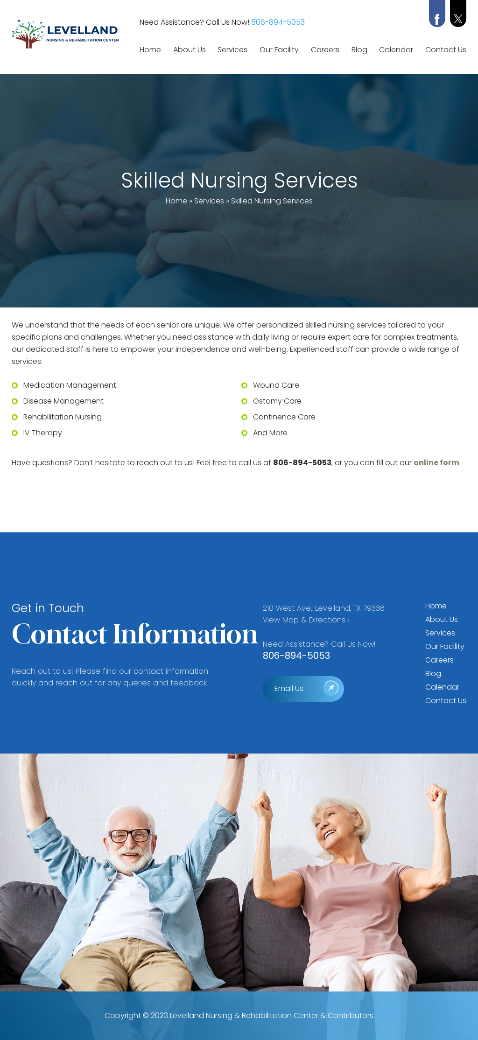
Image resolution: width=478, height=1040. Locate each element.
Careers (325, 50)
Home (150, 50)
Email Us (288, 688)
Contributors (350, 1015)
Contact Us (445, 50)
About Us (189, 50)
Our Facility (279, 50)
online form (436, 462)
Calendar (396, 50)
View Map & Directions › (306, 619)
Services (232, 50)
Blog (359, 50)
